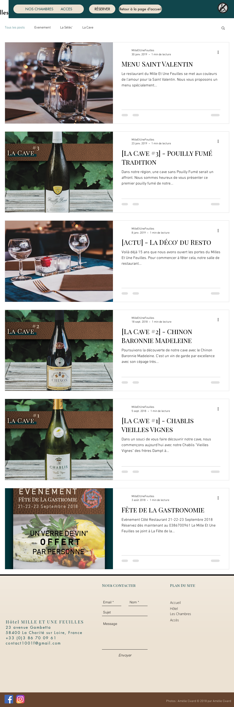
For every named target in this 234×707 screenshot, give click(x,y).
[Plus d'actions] (220, 52)
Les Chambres (180, 613)
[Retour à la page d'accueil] (140, 9)
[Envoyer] (124, 655)
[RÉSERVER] (102, 9)
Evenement (42, 28)
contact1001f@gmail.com (33, 643)
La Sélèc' (66, 28)
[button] (223, 28)
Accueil (175, 602)
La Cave (87, 28)
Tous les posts (15, 28)
